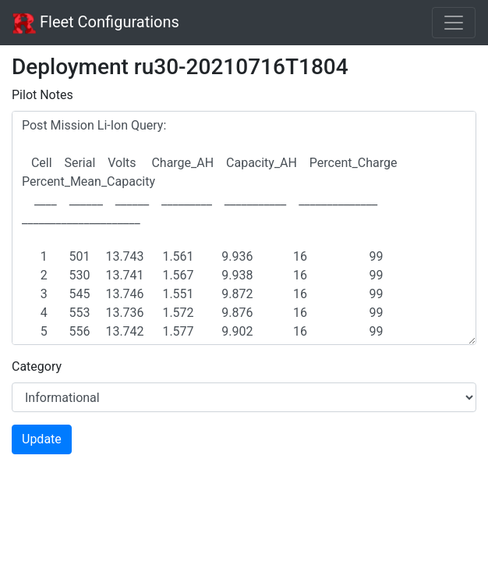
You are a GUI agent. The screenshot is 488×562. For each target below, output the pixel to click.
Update (42, 439)
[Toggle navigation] (454, 22)
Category (37, 366)
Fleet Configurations (95, 23)
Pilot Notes (42, 94)
